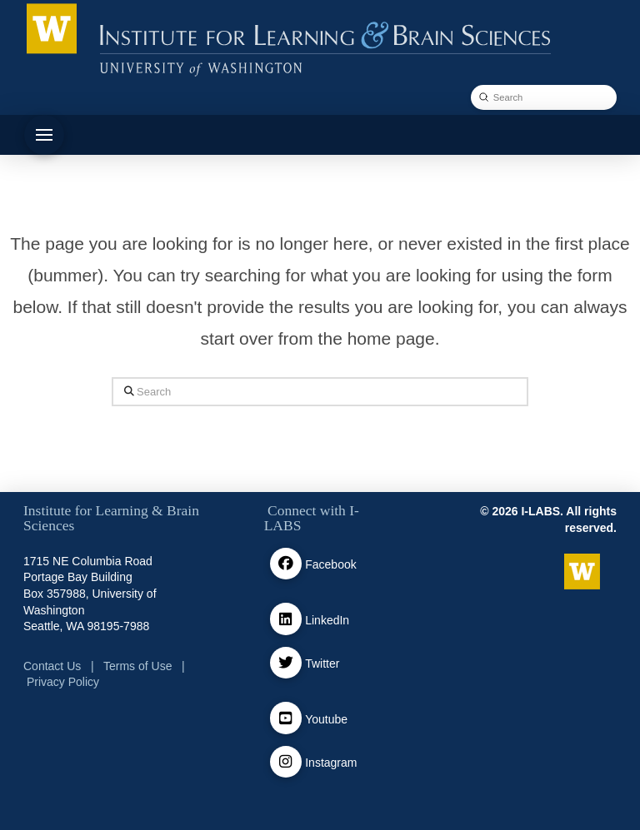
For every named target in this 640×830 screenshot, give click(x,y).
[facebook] (286, 564)
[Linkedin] (286, 619)
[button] (44, 135)
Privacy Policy (63, 681)
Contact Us (52, 666)
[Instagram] (286, 762)
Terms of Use (137, 666)
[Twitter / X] (286, 663)
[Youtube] (286, 718)
